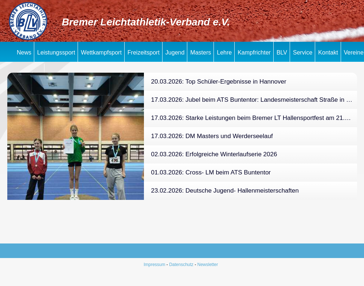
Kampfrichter (254, 52)
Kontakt (328, 52)
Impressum (154, 264)
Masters (200, 52)
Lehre (224, 52)
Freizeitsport (144, 52)
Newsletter (207, 264)
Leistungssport (56, 52)
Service (302, 52)
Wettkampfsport (101, 52)
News (24, 52)
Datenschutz (181, 264)
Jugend (175, 52)
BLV (282, 52)
